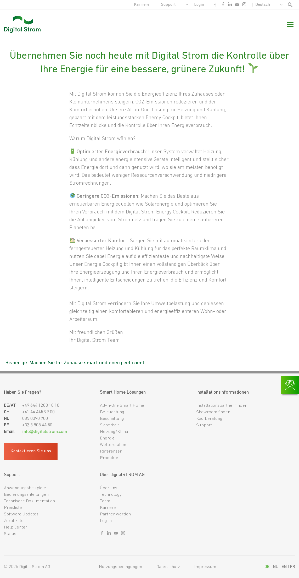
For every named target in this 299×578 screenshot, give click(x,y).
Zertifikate (14, 521)
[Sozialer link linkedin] (230, 5)
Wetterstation (113, 445)
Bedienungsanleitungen (26, 494)
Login (199, 5)
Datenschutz (168, 567)
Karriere (141, 5)
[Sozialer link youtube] (237, 5)
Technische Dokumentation (29, 501)
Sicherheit (109, 425)
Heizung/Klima (114, 432)
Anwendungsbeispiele (25, 488)
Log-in (106, 521)
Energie (107, 438)
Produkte (109, 458)
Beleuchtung (112, 412)
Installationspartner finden (221, 405)
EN (284, 567)
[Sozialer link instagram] (244, 5)
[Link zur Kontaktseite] (290, 385)
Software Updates (21, 514)
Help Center (15, 527)
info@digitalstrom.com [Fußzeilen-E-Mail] (44, 432)
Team (105, 501)
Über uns (108, 488)
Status (10, 534)
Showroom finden (213, 412)
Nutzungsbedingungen (120, 567)
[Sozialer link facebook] (223, 5)
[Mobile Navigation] (290, 25)
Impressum (205, 567)
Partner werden (115, 514)
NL (275, 567)
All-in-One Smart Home (122, 405)
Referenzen (111, 451)
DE (266, 567)
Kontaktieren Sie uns (31, 451)
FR (292, 567)
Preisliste (13, 507)
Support (168, 5)
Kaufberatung (209, 418)
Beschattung (112, 418)
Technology (111, 494)
